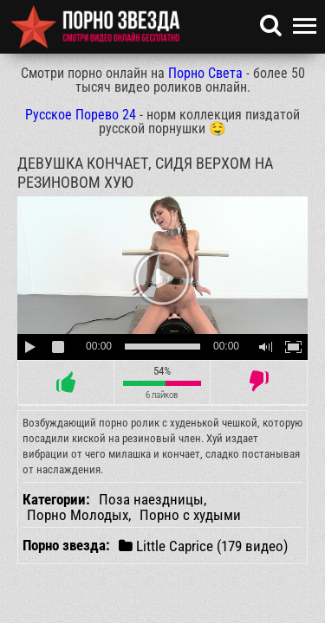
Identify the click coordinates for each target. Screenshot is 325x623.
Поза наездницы (151, 499)
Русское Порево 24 (80, 114)
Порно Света (205, 73)
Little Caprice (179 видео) (203, 545)
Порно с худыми (190, 515)
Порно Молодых (77, 515)
